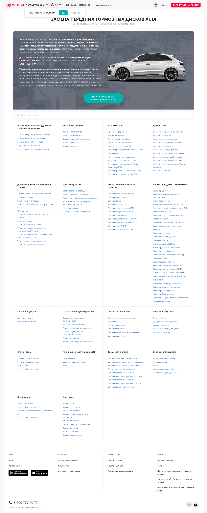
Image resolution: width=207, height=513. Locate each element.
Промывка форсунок (117, 131)
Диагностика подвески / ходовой (168, 142)
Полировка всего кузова (164, 358)
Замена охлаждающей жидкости (122, 218)
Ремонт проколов (25, 403)
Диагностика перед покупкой (166, 328)
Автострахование (25, 318)
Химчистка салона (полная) (165, 369)
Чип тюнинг (22, 211)
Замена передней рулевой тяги (167, 283)
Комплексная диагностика (165, 139)
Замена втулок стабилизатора (166, 287)
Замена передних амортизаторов (168, 204)
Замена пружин (160, 258)
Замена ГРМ (113, 153)
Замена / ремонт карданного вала (168, 272)
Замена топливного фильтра (121, 193)
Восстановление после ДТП (75, 190)
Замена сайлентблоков (163, 294)
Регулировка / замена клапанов (122, 160)
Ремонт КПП (158, 279)
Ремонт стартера (70, 431)
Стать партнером (115, 460)
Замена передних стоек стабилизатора (170, 297)
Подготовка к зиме (161, 332)
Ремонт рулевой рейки (163, 290)
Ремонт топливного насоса (120, 142)
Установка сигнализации (28, 201)
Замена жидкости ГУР (118, 197)
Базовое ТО (68, 365)
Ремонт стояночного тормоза (121, 369)
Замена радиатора (116, 336)
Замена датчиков (70, 428)
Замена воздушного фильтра (121, 211)
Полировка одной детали (164, 372)
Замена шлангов (115, 321)
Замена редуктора (161, 190)
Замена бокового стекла (28, 362)
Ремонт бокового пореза (28, 407)
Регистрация (14, 465)
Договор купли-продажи (69, 471)
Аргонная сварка (70, 208)
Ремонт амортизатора (163, 211)
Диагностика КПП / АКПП (164, 170)
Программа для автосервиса (120, 471)
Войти (160, 5)
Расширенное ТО (70, 358)
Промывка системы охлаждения (122, 318)
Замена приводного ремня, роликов (124, 170)
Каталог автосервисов (68, 460)
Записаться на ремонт (186, 5)
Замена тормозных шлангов (121, 372)
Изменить (75, 12)
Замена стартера (70, 420)
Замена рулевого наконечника (167, 247)
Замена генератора (71, 407)
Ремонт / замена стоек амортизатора (169, 276)
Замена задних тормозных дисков (123, 387)
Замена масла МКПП (117, 204)
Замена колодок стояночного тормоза (125, 362)
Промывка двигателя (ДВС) (120, 146)
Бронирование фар (26, 221)
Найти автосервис (103, 98)
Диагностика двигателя (163, 146)
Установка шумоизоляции (29, 224)
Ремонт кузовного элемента (75, 194)
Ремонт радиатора (116, 325)
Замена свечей (114, 201)
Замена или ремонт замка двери (32, 138)
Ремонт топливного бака (119, 139)
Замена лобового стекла (28, 369)
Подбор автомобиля (26, 321)
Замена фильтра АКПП (118, 215)
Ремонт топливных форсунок (121, 157)
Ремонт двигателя (116, 135)
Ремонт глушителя (71, 142)
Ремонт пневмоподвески (164, 236)
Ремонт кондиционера (73, 338)
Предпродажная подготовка (165, 321)
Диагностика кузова (162, 135)
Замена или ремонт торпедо (30, 142)
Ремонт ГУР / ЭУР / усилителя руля (168, 215)
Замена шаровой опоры (164, 262)
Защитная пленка (25, 197)
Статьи (160, 465)
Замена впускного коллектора (76, 139)
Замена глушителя (71, 146)
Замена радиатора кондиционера (78, 341)
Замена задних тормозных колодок (124, 365)
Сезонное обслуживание (74, 362)
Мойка (156, 365)
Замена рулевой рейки (163, 251)
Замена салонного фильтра (120, 229)
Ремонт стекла (23, 365)
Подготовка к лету (161, 318)
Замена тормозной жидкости (121, 222)
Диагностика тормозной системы (168, 160)
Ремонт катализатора (72, 135)
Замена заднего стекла (27, 358)
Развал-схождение (161, 218)
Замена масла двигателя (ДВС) (121, 208)
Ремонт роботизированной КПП (167, 269)
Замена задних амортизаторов (167, 226)
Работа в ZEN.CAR (115, 465)
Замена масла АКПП (117, 226)
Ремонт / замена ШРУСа (164, 244)
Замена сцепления (161, 301)
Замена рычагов (160, 240)
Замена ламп (68, 403)
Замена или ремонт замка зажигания (34, 149)
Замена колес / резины (27, 417)
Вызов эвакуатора (161, 325)
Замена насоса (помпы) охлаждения (124, 332)
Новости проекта (165, 460)
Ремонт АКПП (159, 229)
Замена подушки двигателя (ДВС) (123, 174)
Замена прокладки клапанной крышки (125, 149)
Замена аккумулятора (73, 435)
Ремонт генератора (71, 410)
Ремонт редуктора (161, 233)
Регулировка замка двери (28, 145)
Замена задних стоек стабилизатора (169, 254)
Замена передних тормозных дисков (124, 383)
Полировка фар (160, 362)
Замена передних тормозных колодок (125, 376)
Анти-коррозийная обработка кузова (34, 193)
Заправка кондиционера (74, 324)
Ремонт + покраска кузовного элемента (80, 198)
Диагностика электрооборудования (169, 157)
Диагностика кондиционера (165, 149)
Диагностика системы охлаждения (168, 153)
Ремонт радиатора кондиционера (78, 328)
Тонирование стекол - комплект (31, 241)
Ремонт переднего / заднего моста (168, 265)
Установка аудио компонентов (31, 244)
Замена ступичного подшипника (168, 222)
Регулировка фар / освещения (76, 424)
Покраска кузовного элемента (76, 211)
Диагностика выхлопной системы (168, 131)
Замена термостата (116, 328)
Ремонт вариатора (161, 201)
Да (63, 12)
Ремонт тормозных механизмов (122, 358)
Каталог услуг (64, 465)
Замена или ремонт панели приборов (34, 134)
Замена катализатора (72, 131)
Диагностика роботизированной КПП (170, 208)
